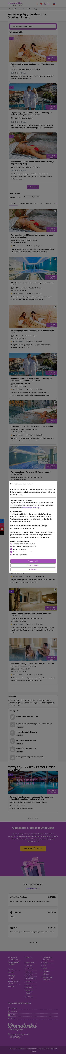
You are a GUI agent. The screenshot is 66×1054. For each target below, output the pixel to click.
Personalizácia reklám (20, 554)
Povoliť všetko (33, 561)
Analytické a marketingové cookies (25, 546)
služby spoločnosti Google (31, 508)
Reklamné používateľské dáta (23, 552)
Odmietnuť (33, 569)
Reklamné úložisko (19, 549)
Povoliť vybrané (33, 565)
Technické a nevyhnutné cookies (24, 544)
